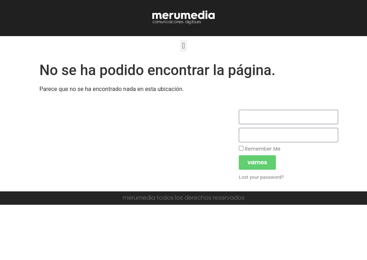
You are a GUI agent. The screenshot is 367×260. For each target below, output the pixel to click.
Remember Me (260, 149)
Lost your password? (261, 177)
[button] (183, 46)
